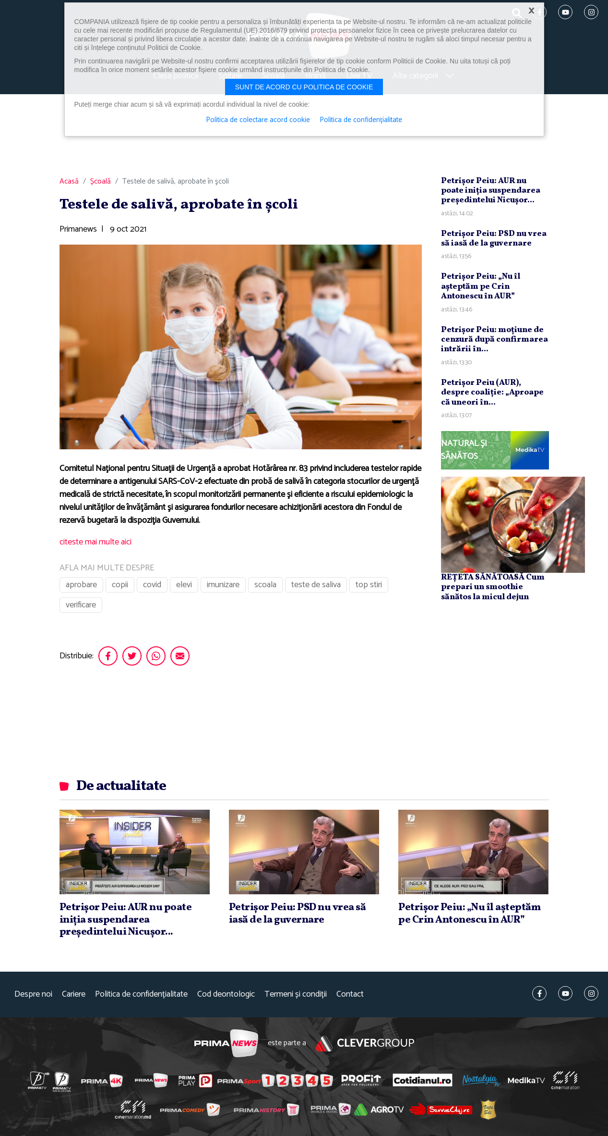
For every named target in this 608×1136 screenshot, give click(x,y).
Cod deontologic (226, 994)
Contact (350, 994)
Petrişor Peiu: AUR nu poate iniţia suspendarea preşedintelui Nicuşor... (490, 190)
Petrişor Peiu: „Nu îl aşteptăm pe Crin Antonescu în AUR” (480, 286)
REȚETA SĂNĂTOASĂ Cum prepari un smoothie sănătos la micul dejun (493, 587)
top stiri (369, 585)
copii (120, 585)
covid (152, 585)
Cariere (73, 994)
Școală (100, 181)
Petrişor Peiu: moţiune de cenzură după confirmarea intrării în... (494, 339)
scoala (265, 585)
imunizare (223, 585)
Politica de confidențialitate (141, 994)
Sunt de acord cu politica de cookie (304, 87)
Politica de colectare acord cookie (258, 120)
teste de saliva (316, 585)
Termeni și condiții (295, 994)
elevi (184, 585)
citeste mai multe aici (95, 542)
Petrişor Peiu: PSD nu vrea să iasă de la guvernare (494, 238)
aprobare (81, 585)
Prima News (226, 1043)
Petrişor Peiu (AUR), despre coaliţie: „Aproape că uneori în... (492, 392)
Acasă (69, 181)
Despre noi (33, 994)
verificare (81, 605)
